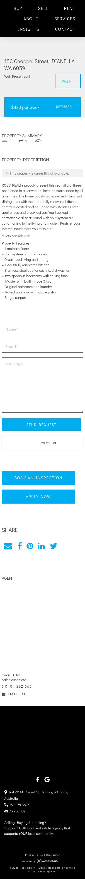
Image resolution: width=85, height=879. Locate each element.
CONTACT (65, 29)
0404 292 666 (17, 686)
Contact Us (14, 811)
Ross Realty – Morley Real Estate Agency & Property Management (47, 869)
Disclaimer (53, 854)
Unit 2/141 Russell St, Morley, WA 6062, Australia (36, 795)
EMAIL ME (15, 694)
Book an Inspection (38, 477)
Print (68, 81)
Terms (53, 442)
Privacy (44, 442)
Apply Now (38, 496)
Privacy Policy (34, 854)
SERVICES (64, 19)
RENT (69, 8)
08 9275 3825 (17, 804)
